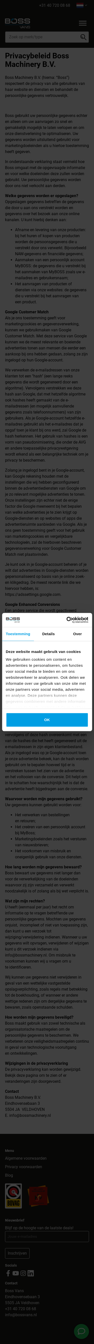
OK (47, 720)
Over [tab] (77, 634)
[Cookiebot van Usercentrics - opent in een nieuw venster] (67, 620)
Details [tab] (48, 634)
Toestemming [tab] (18, 634)
